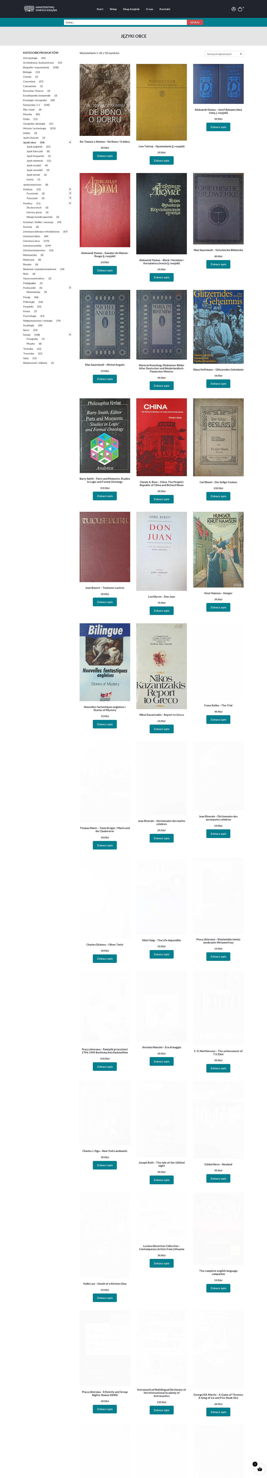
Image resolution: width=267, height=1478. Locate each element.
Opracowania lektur (33, 278)
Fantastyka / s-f (31, 104)
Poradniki (28, 306)
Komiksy (27, 203)
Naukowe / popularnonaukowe (39, 269)
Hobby (26, 133)
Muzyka (27, 264)
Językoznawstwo (32, 184)
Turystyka (28, 353)
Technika (28, 348)
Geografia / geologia (34, 123)
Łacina (30, 179)
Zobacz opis (105, 155)
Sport (26, 330)
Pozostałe (32, 198)
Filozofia (27, 114)
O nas (149, 9)
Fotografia (32, 338)
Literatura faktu (31, 236)
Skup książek (131, 9)
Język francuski (35, 151)
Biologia (27, 72)
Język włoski (33, 174)
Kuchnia (27, 226)
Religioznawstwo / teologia (37, 320)
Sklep (113, 9)
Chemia (27, 76)
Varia (26, 358)
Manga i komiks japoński (39, 216)
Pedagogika (29, 283)
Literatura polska (32, 245)
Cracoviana (29, 81)
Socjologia (28, 325)
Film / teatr (29, 109)
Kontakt (165, 9)
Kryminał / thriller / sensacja (38, 222)
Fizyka (26, 118)
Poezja (26, 297)
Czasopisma (29, 86)
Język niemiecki (35, 160)
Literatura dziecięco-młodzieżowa (41, 231)
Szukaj (195, 22)
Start (100, 9)
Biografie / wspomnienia (36, 67)
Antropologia (30, 57)
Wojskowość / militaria (35, 362)
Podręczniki (29, 287)
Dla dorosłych (34, 207)
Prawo (26, 311)
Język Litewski (30, 137)
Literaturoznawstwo (34, 250)
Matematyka (30, 254)
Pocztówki (32, 193)
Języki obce (29, 142)
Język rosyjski (34, 165)
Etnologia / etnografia (35, 100)
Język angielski (34, 146)
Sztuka (26, 334)
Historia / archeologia (34, 128)
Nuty (26, 273)
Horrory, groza (34, 212)
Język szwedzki (35, 170)
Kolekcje (28, 189)
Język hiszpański (35, 155)
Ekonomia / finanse (33, 90)
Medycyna (28, 259)
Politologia (29, 301)
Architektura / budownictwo (38, 62)
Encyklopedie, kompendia (36, 95)
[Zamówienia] (224, 54)
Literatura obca (31, 240)
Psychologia (29, 315)
